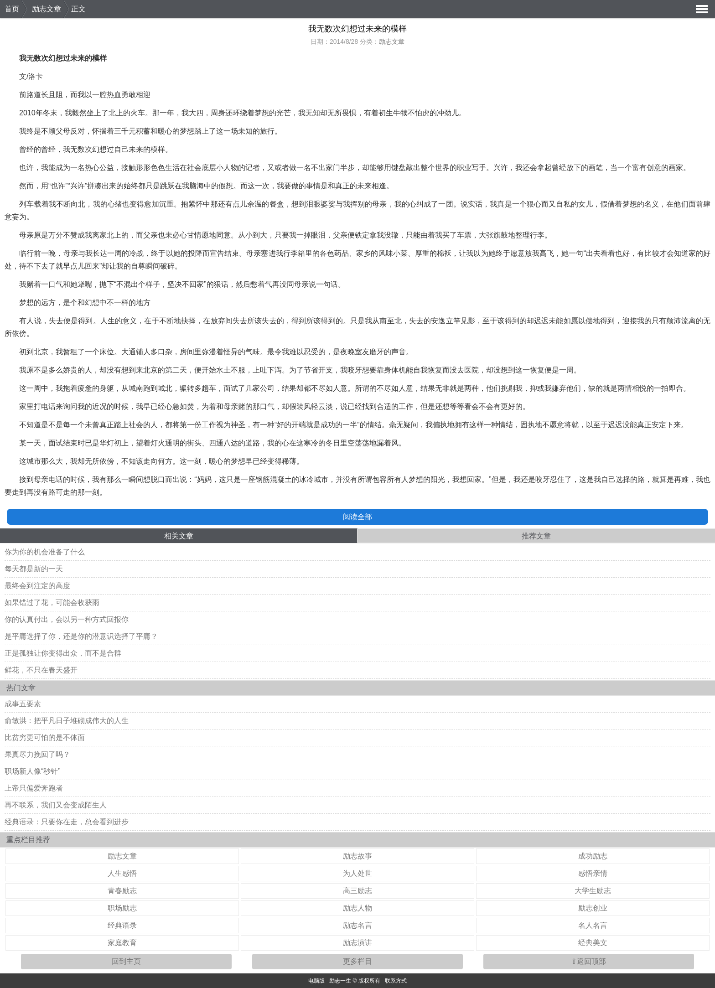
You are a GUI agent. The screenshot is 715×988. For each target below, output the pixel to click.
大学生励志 (593, 891)
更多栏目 (357, 961)
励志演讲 (357, 943)
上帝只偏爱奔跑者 (34, 788)
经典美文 (592, 943)
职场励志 (122, 908)
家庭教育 (122, 943)
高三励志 (357, 891)
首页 (12, 9)
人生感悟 (122, 873)
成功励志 (592, 856)
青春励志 (122, 891)
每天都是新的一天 (34, 569)
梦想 (261, 113)
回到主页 (126, 961)
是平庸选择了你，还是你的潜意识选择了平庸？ (81, 636)
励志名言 (357, 925)
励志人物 (357, 908)
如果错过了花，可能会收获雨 (52, 602)
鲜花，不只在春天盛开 (41, 670)
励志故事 (357, 856)
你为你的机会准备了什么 (45, 552)
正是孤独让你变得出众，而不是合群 (63, 653)
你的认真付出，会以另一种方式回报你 (67, 619)
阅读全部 (357, 517)
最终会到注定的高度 (37, 586)
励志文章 (46, 9)
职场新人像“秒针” (33, 771)
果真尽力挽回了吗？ (37, 754)
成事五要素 (23, 704)
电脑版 (316, 981)
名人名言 (592, 925)
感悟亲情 (592, 873)
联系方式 (396, 981)
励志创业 (592, 908)
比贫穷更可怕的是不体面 (45, 737)
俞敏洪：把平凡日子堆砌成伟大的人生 (67, 720)
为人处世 (357, 873)
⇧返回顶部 (588, 961)
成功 (328, 425)
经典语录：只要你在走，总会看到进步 (67, 822)
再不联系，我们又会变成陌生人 (56, 805)
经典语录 (122, 925)
